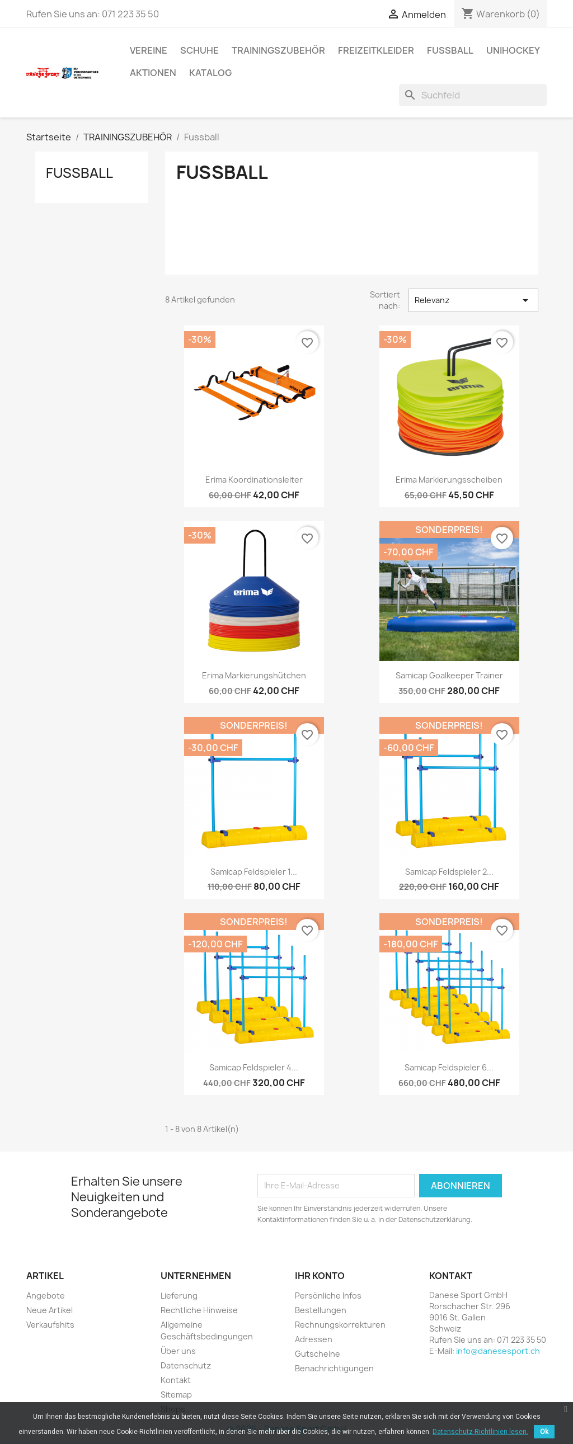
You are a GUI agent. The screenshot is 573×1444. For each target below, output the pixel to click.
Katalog (210, 73)
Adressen (313, 1339)
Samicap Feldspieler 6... (449, 1067)
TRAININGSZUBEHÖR (278, 50)
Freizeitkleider (376, 50)
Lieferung (179, 1295)
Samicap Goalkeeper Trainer (449, 675)
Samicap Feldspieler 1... (253, 871)
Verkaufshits (50, 1324)
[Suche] (473, 95)
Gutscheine (317, 1353)
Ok (544, 1432)
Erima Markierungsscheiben (449, 479)
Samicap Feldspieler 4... (253, 1067)
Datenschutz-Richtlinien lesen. (480, 1432)
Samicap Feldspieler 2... (449, 871)
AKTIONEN (153, 73)
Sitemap (176, 1394)
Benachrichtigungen (334, 1368)
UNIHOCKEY (513, 50)
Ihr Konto (320, 1276)
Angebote (45, 1295)
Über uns (178, 1351)
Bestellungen (320, 1310)
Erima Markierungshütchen (254, 675)
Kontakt (176, 1380)
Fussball (79, 172)
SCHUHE (199, 50)
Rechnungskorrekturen (340, 1324)
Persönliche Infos (328, 1295)
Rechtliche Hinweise (199, 1310)
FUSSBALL (450, 50)
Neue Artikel (49, 1310)
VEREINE (148, 50)
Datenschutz (186, 1365)
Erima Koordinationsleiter (254, 479)
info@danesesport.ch (498, 1351)
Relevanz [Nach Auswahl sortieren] (473, 300)
